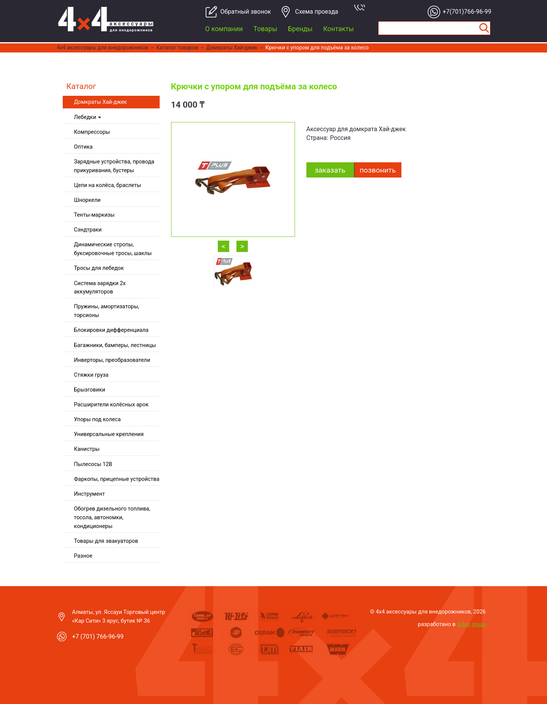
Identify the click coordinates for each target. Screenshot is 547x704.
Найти (484, 28)
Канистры (87, 449)
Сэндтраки (88, 230)
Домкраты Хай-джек (231, 47)
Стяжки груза (91, 375)
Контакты (338, 29)
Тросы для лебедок (99, 268)
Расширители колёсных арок (111, 404)
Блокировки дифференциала (111, 330)
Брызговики (89, 390)
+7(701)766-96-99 (465, 11)
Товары (265, 29)
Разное (83, 556)
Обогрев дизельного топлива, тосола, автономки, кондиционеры (112, 518)
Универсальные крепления (109, 434)
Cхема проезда (316, 11)
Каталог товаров (177, 47)
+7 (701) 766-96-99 (98, 636)
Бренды (300, 29)
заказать (330, 170)
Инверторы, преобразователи (112, 360)
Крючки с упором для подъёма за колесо (316, 47)
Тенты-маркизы (94, 215)
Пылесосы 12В (93, 464)
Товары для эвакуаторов (106, 541)
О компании (224, 29)
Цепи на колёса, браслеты (107, 185)
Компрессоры (92, 132)
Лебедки (87, 117)
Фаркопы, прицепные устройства (117, 479)
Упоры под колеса (97, 419)
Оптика (83, 147)
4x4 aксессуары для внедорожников (103, 47)
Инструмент (89, 494)
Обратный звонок (242, 11)
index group (471, 624)
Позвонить (378, 170)
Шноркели (87, 200)
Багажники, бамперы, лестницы (115, 345)
